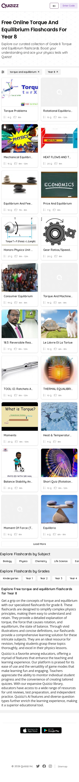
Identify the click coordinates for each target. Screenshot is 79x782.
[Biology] (7, 561)
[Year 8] (53, 72)
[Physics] (23, 561)
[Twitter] (38, 766)
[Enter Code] (69, 6)
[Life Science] (61, 561)
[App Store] (30, 730)
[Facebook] (44, 766)
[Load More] (39, 544)
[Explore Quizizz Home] (10, 5)
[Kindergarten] (10, 578)
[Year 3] (58, 578)
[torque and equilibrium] (24, 72)
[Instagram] (50, 766)
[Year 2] (44, 578)
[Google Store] (52, 730)
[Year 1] (29, 578)
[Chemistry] (41, 561)
